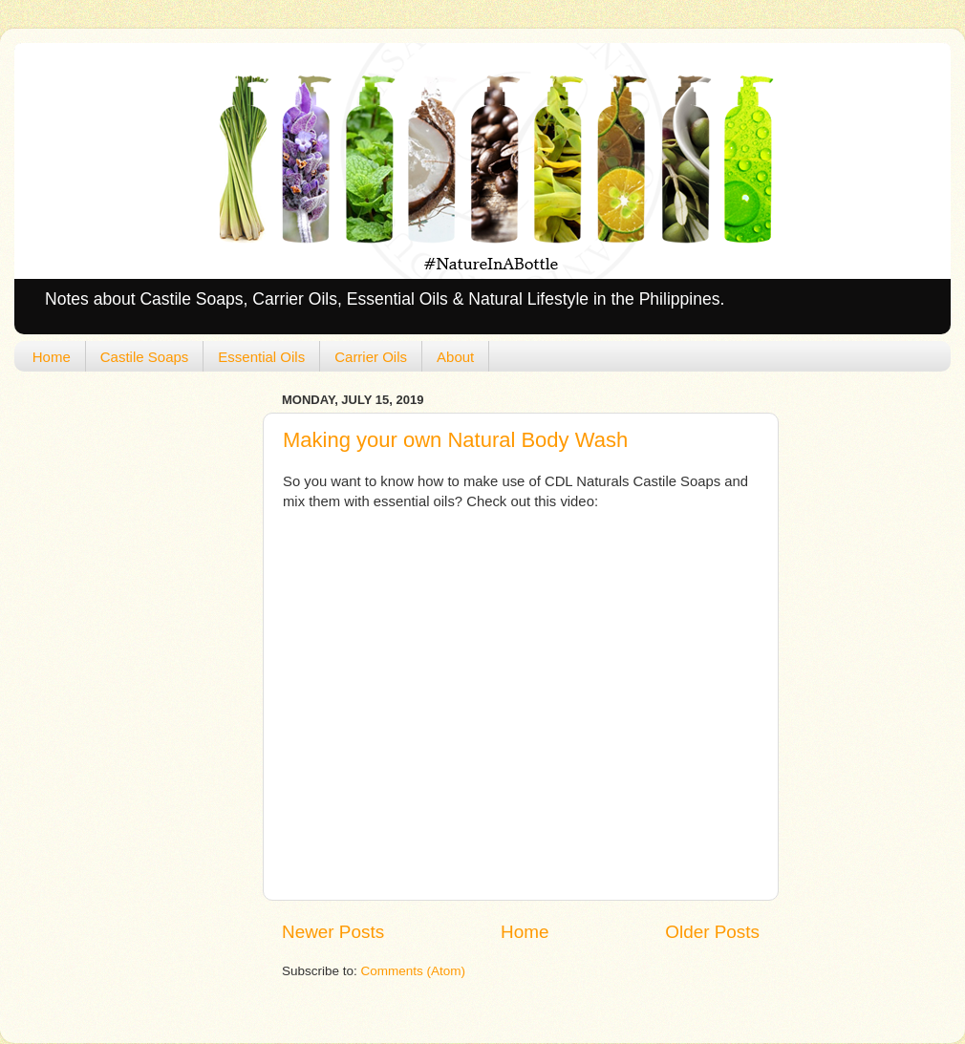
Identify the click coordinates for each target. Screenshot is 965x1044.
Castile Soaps (144, 357)
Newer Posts (333, 932)
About (455, 357)
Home (51, 357)
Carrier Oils (370, 357)
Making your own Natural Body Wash (455, 440)
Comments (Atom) (413, 971)
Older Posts (712, 932)
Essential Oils (261, 357)
